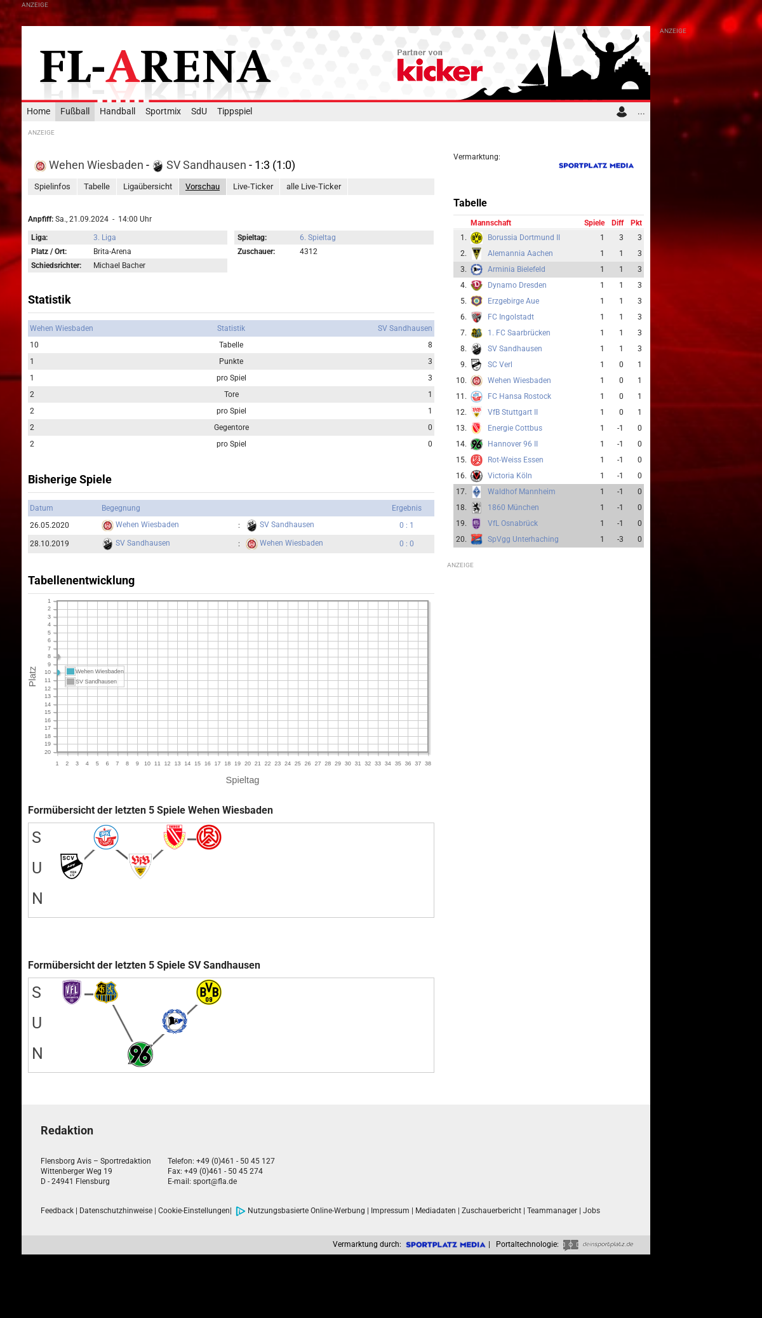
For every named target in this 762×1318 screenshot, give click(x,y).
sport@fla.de (215, 1181)
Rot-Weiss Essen (516, 459)
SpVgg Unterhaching (523, 539)
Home (38, 111)
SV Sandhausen (200, 164)
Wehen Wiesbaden (90, 164)
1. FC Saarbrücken (519, 332)
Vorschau (202, 186)
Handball (117, 111)
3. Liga (104, 237)
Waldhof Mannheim (522, 491)
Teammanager (552, 1210)
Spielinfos (52, 186)
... (641, 111)
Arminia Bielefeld (516, 269)
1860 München (513, 507)
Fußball (75, 111)
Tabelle (97, 186)
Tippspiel (234, 111)
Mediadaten (435, 1210)
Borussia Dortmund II (524, 237)
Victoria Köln (510, 475)
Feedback (57, 1210)
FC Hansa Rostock (519, 396)
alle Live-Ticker (313, 186)
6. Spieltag (318, 237)
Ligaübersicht (147, 186)
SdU (199, 111)
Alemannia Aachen (520, 253)
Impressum (390, 1210)
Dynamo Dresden (517, 285)
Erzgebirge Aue (513, 301)
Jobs (591, 1210)
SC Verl (500, 364)
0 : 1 (406, 525)
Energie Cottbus (515, 428)
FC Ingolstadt (511, 317)
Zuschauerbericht (491, 1210)
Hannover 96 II (513, 444)
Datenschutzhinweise (115, 1210)
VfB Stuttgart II (513, 412)
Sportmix (163, 111)
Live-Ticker (253, 186)
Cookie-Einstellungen (194, 1210)
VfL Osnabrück (513, 523)
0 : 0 (406, 543)
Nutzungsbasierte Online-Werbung (300, 1210)
